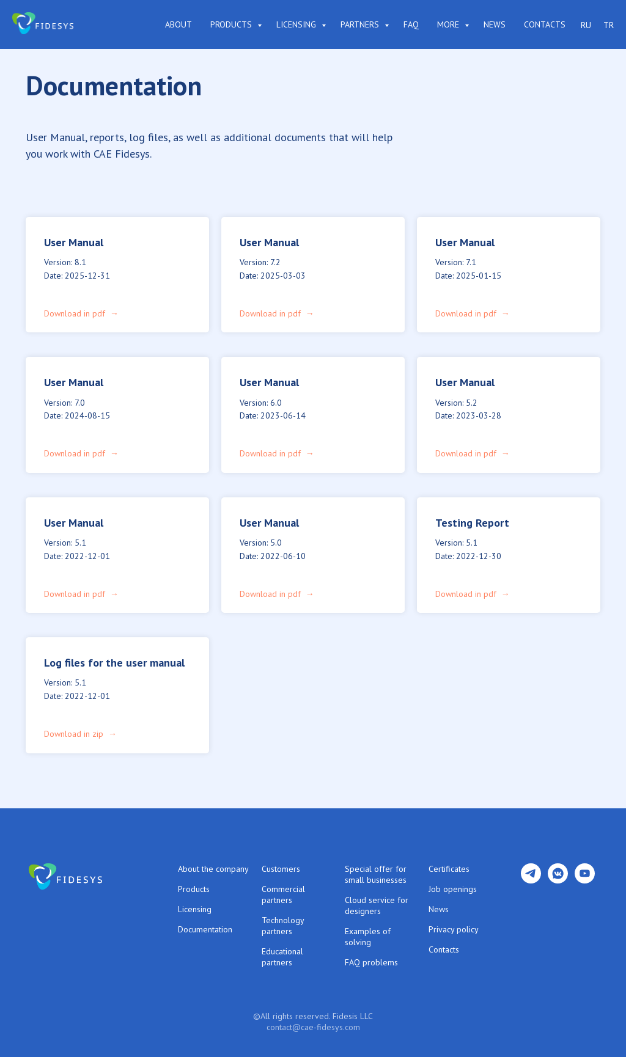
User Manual (73, 242)
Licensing (297, 24)
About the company (213, 868)
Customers (281, 868)
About (178, 24)
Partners (361, 24)
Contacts (544, 24)
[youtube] (585, 880)
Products (232, 24)
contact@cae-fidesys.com (313, 1027)
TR (608, 25)
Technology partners (283, 926)
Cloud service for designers (376, 905)
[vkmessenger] (558, 880)
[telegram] (531, 880)
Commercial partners (283, 894)
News (495, 24)
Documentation (205, 929)
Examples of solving (368, 937)
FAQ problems (371, 962)
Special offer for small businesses (376, 874)
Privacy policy (454, 929)
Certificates (449, 868)
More (449, 24)
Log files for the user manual (114, 663)
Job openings (453, 888)
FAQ (411, 24)
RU (586, 25)
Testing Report (472, 523)
